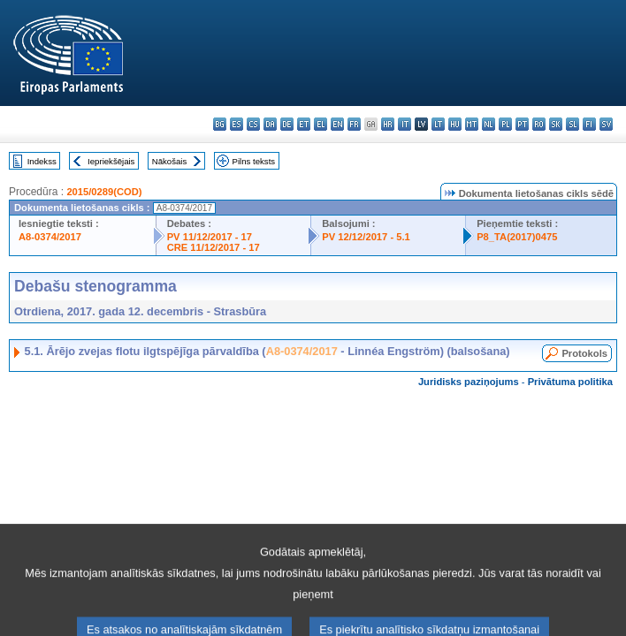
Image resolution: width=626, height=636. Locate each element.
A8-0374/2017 (50, 236)
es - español (236, 124)
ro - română (539, 124)
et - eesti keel (303, 124)
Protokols (584, 353)
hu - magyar (455, 124)
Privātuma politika (570, 381)
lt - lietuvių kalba (438, 124)
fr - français (354, 124)
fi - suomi (589, 124)
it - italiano (404, 124)
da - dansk (270, 124)
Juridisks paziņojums (468, 381)
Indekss (42, 161)
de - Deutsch (287, 124)
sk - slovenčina (555, 124)
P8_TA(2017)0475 (517, 236)
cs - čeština (253, 124)
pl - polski (505, 124)
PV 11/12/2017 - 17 (209, 236)
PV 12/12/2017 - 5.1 (366, 236)
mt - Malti (471, 124)
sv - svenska (606, 124)
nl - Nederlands (488, 124)
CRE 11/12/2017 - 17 (213, 247)
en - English (337, 124)
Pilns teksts (254, 161)
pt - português (522, 124)
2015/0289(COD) (103, 191)
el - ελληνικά (320, 124)
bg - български (219, 124)
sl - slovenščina (572, 124)
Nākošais (169, 161)
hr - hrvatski (387, 124)
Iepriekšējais (111, 161)
